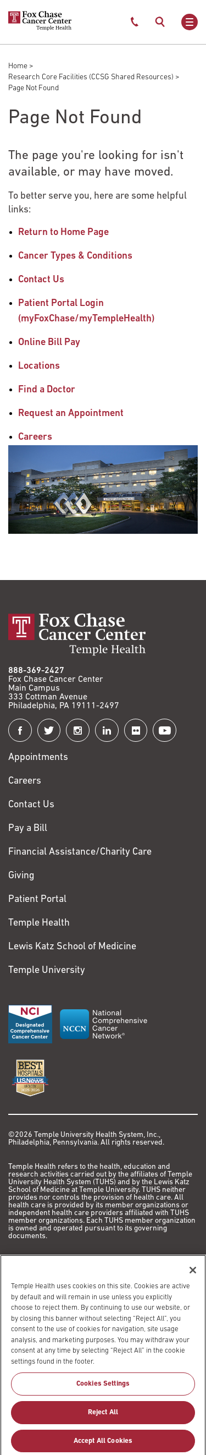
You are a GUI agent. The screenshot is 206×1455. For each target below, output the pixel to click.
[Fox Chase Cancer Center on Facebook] (20, 730)
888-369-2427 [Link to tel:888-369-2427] (36, 670)
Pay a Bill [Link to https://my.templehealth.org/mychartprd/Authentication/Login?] (27, 828)
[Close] (193, 1284)
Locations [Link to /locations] (39, 366)
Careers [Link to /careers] (35, 437)
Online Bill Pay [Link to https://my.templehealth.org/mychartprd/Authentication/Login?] (49, 342)
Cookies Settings (103, 1397)
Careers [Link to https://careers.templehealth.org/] (24, 781)
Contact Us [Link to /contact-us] (41, 280)
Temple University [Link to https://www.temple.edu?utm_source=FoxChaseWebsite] (46, 970)
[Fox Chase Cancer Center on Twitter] (49, 730)
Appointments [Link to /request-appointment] (38, 757)
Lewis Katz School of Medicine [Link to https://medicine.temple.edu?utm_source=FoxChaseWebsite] (72, 947)
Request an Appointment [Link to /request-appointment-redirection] (71, 413)
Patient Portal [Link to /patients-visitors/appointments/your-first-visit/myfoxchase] (37, 899)
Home (17, 66)
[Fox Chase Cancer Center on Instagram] (78, 730)
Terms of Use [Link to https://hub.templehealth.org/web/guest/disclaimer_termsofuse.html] (36, 1264)
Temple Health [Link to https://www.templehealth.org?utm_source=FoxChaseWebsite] (39, 923)
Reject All (103, 1425)
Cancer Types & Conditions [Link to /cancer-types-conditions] (75, 256)
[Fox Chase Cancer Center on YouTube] (164, 730)
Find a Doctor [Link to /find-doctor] (46, 390)
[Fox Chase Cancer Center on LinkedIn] (107, 730)
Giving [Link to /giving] (21, 876)
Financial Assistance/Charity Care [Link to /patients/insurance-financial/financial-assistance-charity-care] (80, 852)
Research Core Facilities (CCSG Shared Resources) (91, 77)
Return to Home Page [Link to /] (63, 232)
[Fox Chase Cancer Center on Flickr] (136, 730)
